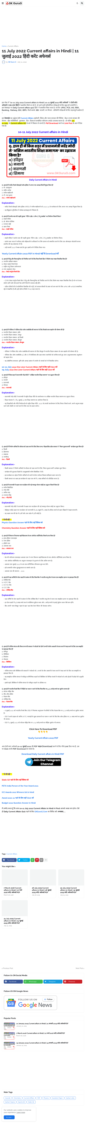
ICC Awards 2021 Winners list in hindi (18, 792)
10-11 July (30, 367)
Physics (46, 1098)
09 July (28, 369)
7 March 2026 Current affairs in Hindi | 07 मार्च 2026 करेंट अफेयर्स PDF (13, 890)
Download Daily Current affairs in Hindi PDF (43, 754)
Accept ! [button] (9, 1117)
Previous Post (8, 968)
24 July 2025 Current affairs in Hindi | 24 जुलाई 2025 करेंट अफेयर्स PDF (13, 921)
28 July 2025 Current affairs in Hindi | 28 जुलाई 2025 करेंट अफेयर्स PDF (41, 890)
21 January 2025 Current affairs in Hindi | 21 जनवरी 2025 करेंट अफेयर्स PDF (42, 1023)
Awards (7, 1098)
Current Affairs (13, 46)
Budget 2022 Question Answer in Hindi (19, 803)
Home (4, 46)
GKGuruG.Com (41, 812)
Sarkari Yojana (10, 1102)
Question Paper (57, 1098)
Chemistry (17, 1098)
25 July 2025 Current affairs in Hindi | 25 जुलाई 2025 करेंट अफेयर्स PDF (69, 890)
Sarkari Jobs (70, 1098)
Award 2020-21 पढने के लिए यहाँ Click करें (18, 798)
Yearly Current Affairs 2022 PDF (43, 738)
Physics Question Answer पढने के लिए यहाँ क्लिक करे (22, 522)
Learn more (21, 1112)
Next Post (79, 968)
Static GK (31, 1102)
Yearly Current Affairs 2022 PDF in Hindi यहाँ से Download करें (30, 253)
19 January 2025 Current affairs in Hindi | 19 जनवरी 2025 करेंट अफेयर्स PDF (42, 1043)
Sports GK (21, 1102)
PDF (38, 1098)
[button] (2, 3)
